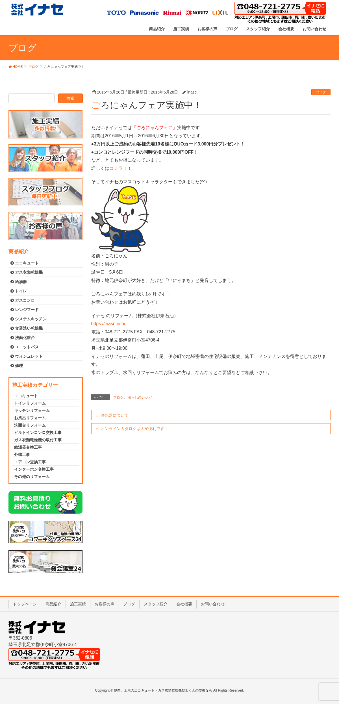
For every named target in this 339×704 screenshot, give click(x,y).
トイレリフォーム (30, 403)
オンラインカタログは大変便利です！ (134, 428)
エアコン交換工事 (30, 462)
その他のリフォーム (32, 476)
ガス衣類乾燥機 (26, 272)
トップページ (25, 604)
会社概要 (184, 604)
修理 (16, 365)
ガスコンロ (22, 300)
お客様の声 (104, 604)
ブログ (321, 92)
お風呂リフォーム (30, 418)
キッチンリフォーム (32, 410)
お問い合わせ (213, 604)
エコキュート (24, 263)
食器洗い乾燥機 (26, 328)
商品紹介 (53, 604)
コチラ (116, 168)
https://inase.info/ (108, 323)
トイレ (18, 291)
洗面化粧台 (22, 337)
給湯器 (18, 281)
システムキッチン (28, 319)
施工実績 (78, 604)
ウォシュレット (26, 356)
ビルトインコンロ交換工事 (38, 432)
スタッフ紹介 (156, 604)
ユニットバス (24, 347)
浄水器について (115, 415)
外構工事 (22, 454)
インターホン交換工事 (34, 469)
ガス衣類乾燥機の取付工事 (38, 440)
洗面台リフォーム (30, 425)
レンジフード (24, 309)
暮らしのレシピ (140, 397)
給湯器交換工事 (28, 447)
